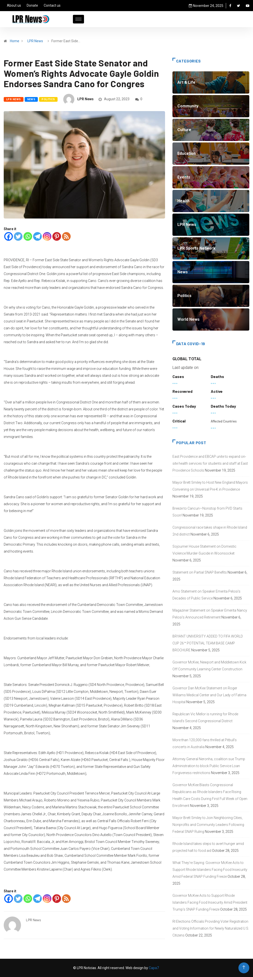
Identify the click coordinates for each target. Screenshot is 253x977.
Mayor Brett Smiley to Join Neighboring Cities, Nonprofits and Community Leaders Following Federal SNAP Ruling (208, 825)
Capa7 (153, 968)
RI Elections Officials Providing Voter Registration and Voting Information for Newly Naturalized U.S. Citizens (210, 928)
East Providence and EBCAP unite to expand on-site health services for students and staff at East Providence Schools (210, 463)
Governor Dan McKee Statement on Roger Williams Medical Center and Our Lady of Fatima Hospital (209, 695)
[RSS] (66, 236)
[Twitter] (18, 236)
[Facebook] (8, 236)
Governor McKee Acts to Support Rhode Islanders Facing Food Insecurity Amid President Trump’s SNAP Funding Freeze (209, 902)
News (31, 99)
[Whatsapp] (27, 236)
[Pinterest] (56, 236)
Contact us (52, 5)
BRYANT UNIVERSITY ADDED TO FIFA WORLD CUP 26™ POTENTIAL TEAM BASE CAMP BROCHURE (207, 643)
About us (14, 5)
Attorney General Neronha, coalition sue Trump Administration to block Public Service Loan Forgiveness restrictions (208, 766)
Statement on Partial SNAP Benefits (199, 572)
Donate (32, 5)
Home (14, 41)
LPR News (35, 41)
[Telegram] (37, 236)
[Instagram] (47, 236)
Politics (48, 99)
